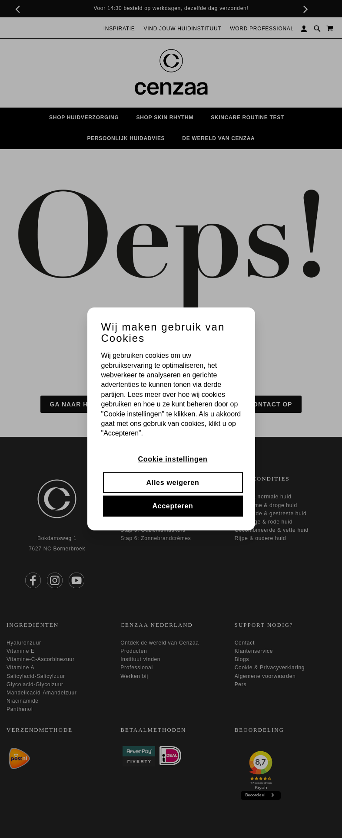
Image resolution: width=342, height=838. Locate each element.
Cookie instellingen (173, 458)
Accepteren (172, 506)
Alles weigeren (172, 482)
